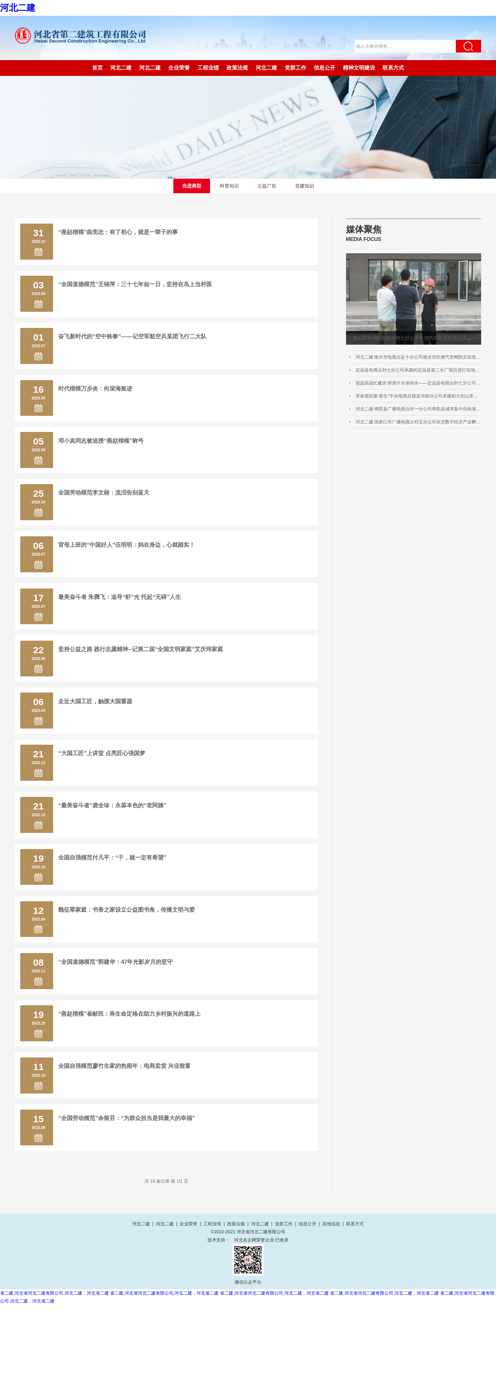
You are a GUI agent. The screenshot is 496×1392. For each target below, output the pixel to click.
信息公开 (324, 68)
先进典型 (190, 186)
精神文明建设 (359, 68)
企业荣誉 (179, 68)
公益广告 (267, 186)
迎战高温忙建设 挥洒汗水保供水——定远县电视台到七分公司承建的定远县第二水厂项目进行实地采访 (418, 384)
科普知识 (229, 186)
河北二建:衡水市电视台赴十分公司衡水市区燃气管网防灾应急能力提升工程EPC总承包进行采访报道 (418, 358)
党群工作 (295, 68)
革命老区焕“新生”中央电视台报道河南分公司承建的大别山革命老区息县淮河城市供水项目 (418, 397)
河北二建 (17, 8)
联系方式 (393, 68)
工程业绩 (208, 68)
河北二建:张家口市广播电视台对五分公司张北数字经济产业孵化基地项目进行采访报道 (418, 423)
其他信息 (331, 1310)
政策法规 (237, 68)
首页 (97, 68)
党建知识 (306, 186)
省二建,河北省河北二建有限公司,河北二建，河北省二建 (54, 1380)
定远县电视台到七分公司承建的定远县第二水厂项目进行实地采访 (418, 371)
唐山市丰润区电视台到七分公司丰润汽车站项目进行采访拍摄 (417, 339)
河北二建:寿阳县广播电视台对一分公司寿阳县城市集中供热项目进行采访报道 (418, 410)
